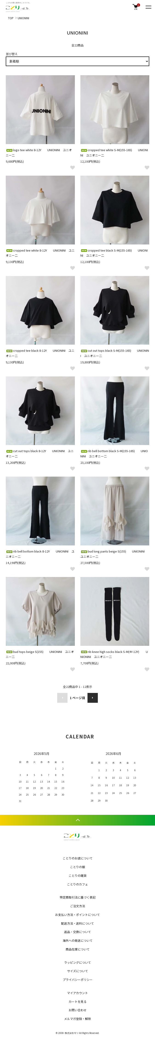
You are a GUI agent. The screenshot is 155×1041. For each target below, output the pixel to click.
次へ (92, 698)
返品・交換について (77, 932)
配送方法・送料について (77, 923)
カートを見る (78, 1001)
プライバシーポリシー (78, 979)
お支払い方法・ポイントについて (77, 914)
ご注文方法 (77, 906)
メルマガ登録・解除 (77, 1019)
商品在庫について (78, 949)
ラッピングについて (77, 962)
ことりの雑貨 (78, 875)
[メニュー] (148, 7)
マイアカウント (77, 993)
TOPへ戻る (77, 820)
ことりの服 (77, 867)
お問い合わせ (78, 1010)
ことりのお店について (78, 858)
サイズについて (77, 971)
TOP (11, 18)
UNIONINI (23, 18)
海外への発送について (78, 940)
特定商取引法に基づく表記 (78, 897)
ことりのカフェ (77, 884)
